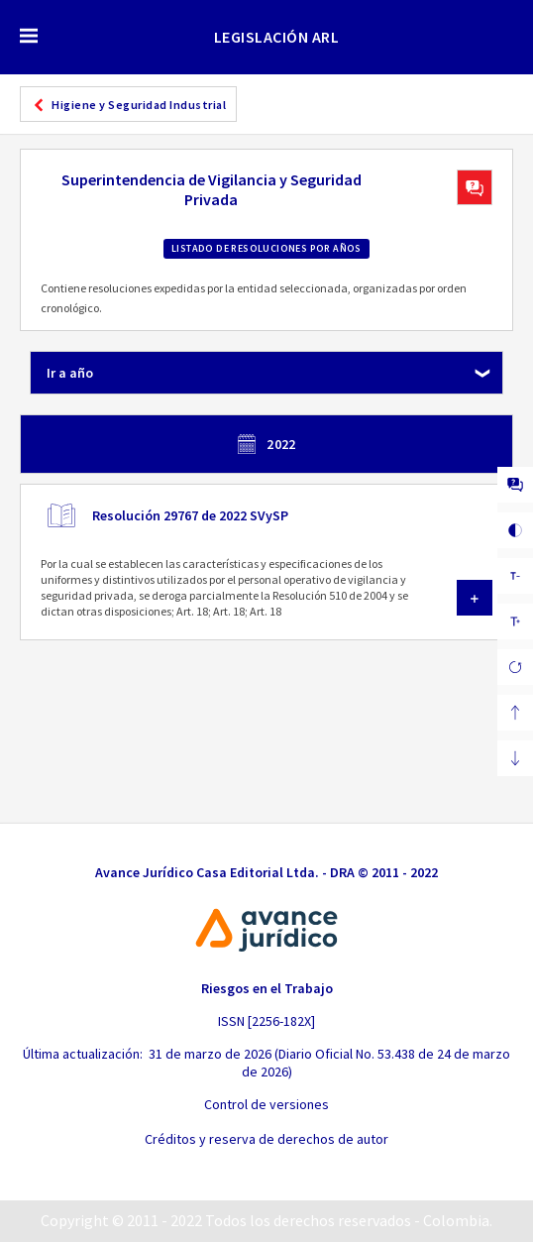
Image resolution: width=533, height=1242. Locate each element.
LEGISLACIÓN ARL (277, 37)
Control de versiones (266, 1104)
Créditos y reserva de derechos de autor (266, 1139)
